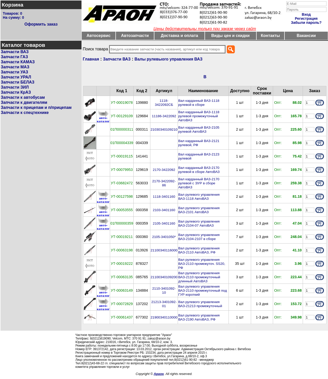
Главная (91, 59)
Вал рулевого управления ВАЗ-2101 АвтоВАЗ (198, 210)
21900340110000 (164, 317)
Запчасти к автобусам (23, 97)
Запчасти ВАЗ (15, 52)
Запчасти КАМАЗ (18, 62)
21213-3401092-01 (164, 304)
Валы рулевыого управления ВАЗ (168, 59)
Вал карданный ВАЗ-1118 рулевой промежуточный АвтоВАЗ (198, 116)
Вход (306, 14)
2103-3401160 (164, 210)
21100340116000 (164, 250)
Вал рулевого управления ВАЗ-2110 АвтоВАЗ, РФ (198, 250)
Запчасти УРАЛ (16, 77)
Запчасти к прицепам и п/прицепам (36, 107)
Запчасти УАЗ (14, 72)
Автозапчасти (135, 35)
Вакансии (306, 35)
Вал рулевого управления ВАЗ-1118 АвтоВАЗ (198, 197)
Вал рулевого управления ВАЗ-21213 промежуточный (200, 304)
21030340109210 (164, 129)
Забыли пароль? (306, 23)
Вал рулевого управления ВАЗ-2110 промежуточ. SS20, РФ (201, 264)
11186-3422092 (164, 116)
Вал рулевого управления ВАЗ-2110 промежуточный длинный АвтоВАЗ (199, 277)
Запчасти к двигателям (24, 102)
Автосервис (99, 35)
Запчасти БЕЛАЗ (17, 82)
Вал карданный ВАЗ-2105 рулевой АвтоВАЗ (198, 129)
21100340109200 (164, 277)
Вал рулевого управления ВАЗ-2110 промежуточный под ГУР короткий (202, 290)
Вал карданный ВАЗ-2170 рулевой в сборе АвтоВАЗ (199, 170)
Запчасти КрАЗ (16, 92)
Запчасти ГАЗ (14, 57)
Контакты (270, 35)
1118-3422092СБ (164, 103)
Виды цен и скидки (230, 35)
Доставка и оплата (179, 35)
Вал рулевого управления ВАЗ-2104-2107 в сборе (198, 237)
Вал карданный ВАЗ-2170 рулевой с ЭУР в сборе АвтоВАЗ (198, 183)
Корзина (12, 5)
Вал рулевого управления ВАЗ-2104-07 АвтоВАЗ (198, 223)
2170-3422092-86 (164, 183)
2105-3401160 (164, 223)
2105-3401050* (164, 237)
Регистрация (306, 18)
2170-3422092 (164, 170)
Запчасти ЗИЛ (15, 87)
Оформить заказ (40, 24)
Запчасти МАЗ (15, 67)
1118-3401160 (164, 196)
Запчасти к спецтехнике (25, 112)
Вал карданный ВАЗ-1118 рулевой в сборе (198, 103)
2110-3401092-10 (164, 290)
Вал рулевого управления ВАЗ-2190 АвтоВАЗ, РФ (198, 317)
